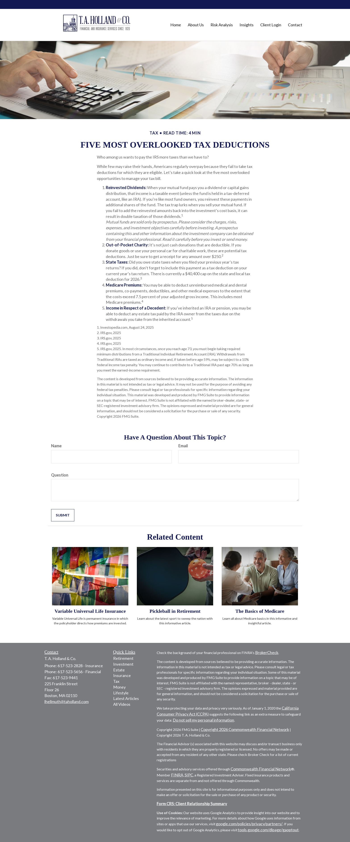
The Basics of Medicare (259, 611)
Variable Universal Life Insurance (90, 611)
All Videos (121, 704)
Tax (116, 681)
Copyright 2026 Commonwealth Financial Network (245, 729)
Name (56, 445)
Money (119, 687)
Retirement (123, 658)
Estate (119, 669)
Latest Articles (126, 698)
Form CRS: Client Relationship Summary (192, 803)
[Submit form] (62, 515)
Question (59, 475)
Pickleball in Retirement (175, 611)
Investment (123, 664)
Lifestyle (121, 692)
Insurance (122, 675)
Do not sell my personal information (203, 720)
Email (183, 445)
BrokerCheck (266, 652)
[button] (195, 24)
